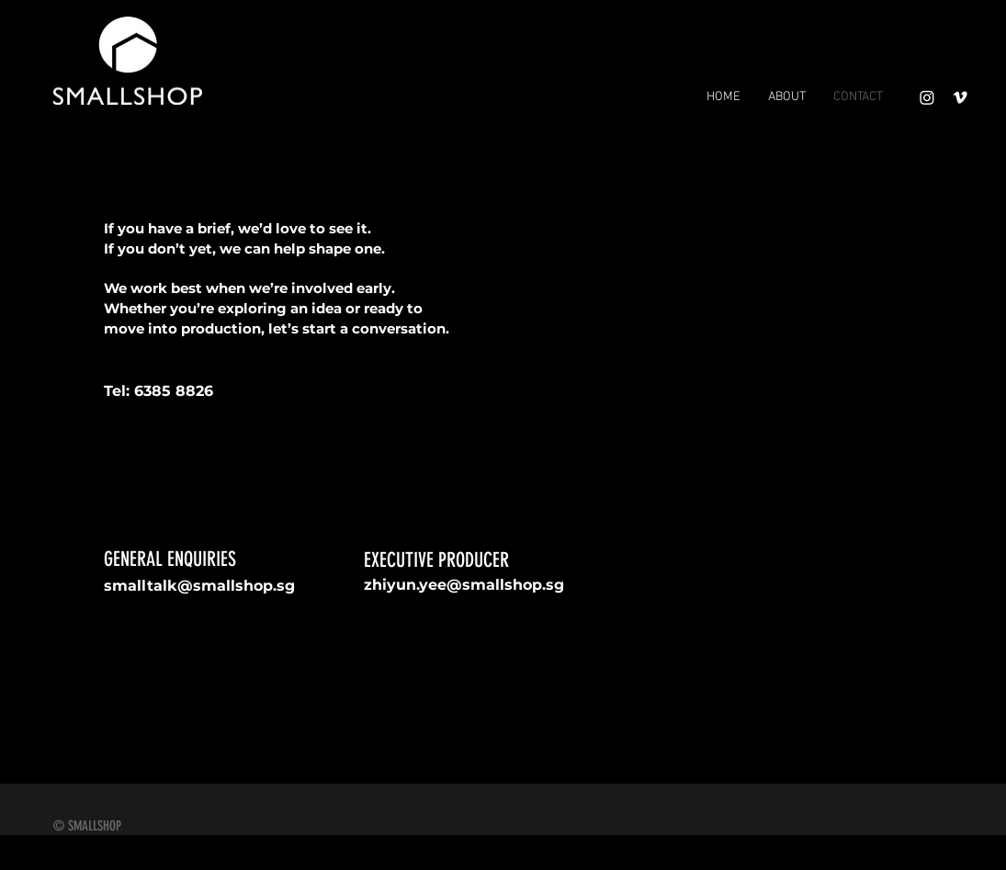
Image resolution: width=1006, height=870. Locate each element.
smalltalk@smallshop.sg (199, 585)
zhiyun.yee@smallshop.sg (464, 584)
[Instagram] (927, 97)
